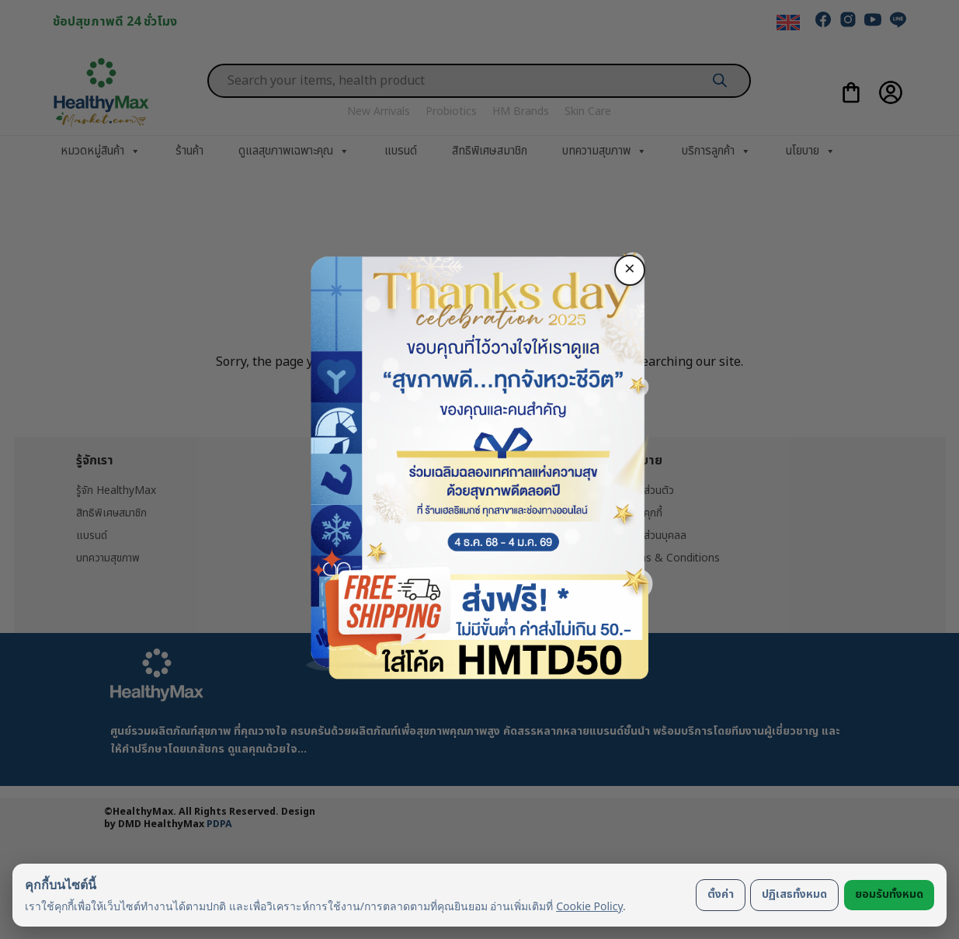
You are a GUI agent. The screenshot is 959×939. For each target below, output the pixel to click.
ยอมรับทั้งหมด (889, 894)
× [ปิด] (629, 269)
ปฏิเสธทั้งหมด (794, 894)
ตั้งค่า (720, 894)
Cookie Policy (589, 906)
